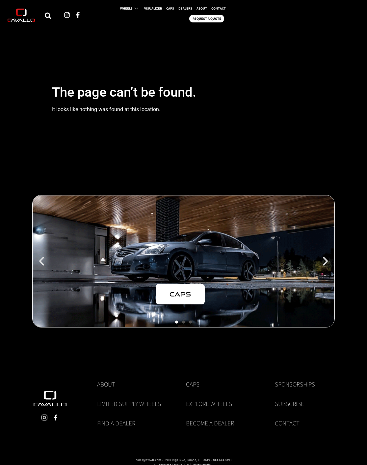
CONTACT (277, 17)
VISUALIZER (200, 17)
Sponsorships (295, 384)
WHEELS (173, 17)
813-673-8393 (222, 460)
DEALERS (238, 17)
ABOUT (257, 17)
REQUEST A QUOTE (311, 17)
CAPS (220, 17)
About (106, 384)
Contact (287, 423)
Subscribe (289, 403)
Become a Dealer (210, 423)
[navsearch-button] (117, 17)
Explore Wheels (209, 403)
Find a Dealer (116, 423)
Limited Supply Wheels (129, 403)
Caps (192, 384)
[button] (41, 261)
